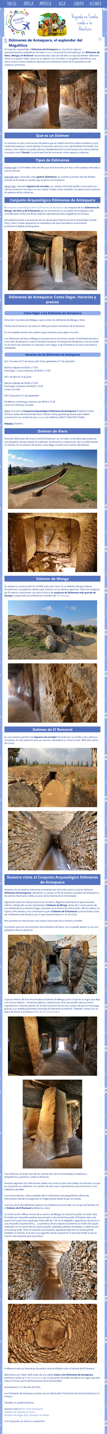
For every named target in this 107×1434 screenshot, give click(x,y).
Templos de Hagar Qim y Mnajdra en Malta (26, 1415)
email (40, 417)
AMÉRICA (45, 4)
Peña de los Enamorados (47, 1011)
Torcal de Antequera (32, 1408)
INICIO (11, 4)
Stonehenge (63, 595)
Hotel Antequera (33, 1377)
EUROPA (78, 4)
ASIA (62, 4)
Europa (48, 52)
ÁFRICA (28, 4)
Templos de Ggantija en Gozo (19, 1411)
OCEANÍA (95, 4)
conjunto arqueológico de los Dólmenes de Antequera (35, 207)
